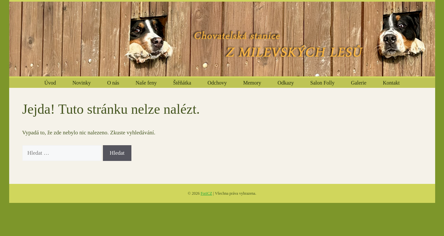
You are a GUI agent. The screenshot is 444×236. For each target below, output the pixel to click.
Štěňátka (182, 83)
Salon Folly (322, 83)
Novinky (81, 83)
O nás (113, 83)
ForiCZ (206, 193)
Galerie (358, 83)
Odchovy (217, 83)
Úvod (50, 83)
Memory (252, 83)
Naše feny (146, 83)
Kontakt (391, 83)
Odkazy (286, 83)
